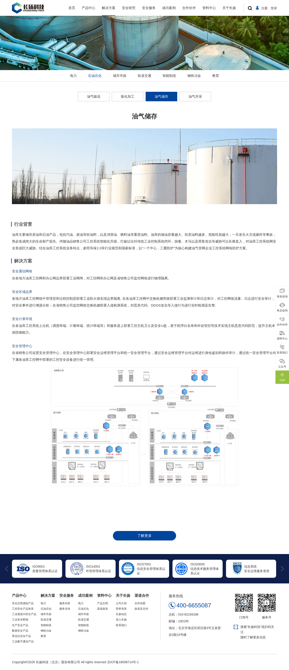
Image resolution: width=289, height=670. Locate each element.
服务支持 (64, 608)
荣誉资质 (121, 608)
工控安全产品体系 (23, 608)
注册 (264, 8)
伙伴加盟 (140, 603)
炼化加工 (127, 96)
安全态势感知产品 (23, 603)
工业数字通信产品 (23, 641)
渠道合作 (142, 595)
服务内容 (64, 603)
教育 (215, 76)
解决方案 (108, 8)
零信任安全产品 (21, 636)
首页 (71, 8)
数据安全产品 (20, 630)
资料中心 (209, 8)
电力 (73, 76)
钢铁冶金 (194, 76)
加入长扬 (121, 619)
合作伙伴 (189, 8)
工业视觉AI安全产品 (24, 614)
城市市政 (119, 76)
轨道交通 (144, 76)
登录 (274, 8)
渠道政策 (102, 608)
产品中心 (88, 8)
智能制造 (169, 76)
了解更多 (144, 536)
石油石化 (95, 76)
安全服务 (149, 8)
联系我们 (121, 625)
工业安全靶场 (20, 619)
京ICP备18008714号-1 (123, 662)
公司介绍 (121, 603)
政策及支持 (141, 608)
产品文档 (102, 603)
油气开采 (195, 96)
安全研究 (128, 8)
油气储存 (161, 96)
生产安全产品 (20, 625)
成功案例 (169, 8)
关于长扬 (229, 8)
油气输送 (93, 96)
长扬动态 (121, 614)
